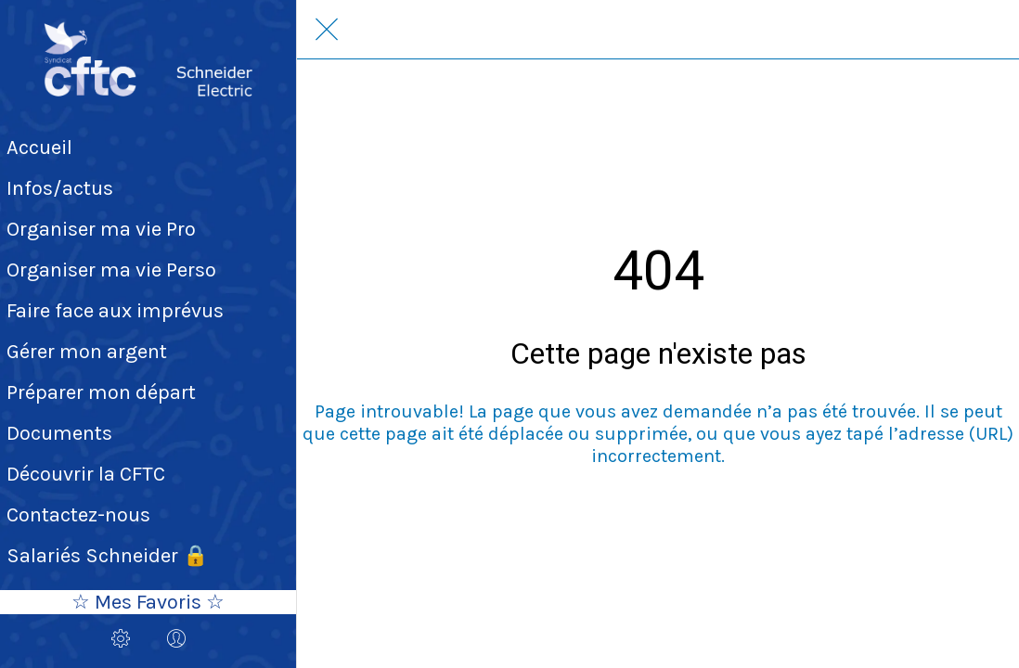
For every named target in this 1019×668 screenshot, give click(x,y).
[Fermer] (327, 30)
